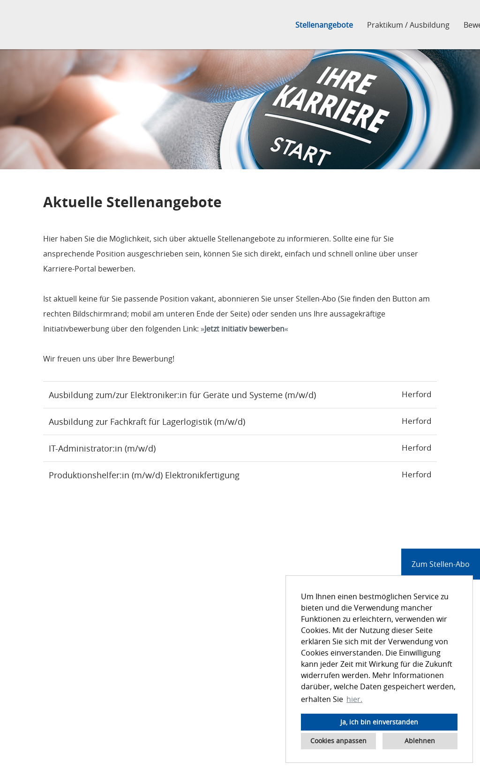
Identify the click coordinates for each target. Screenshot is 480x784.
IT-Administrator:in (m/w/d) (102, 448)
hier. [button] (354, 699)
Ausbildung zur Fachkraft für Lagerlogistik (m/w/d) (147, 421)
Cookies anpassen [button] (338, 740)
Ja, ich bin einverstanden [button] (379, 721)
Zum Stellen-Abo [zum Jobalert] (441, 564)
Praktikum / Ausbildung (408, 25)
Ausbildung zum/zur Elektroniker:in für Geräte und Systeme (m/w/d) (182, 394)
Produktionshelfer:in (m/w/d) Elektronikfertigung (144, 475)
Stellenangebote (324, 25)
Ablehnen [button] (420, 740)
